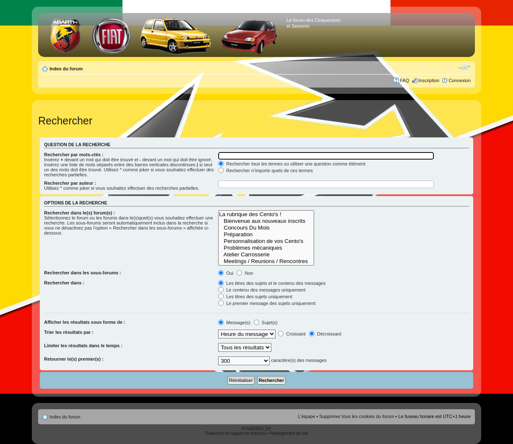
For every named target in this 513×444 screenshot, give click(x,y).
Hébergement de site (289, 433)
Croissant (292, 333)
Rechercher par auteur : (70, 183)
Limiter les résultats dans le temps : (83, 345)
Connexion (460, 80)
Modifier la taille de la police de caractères (465, 67)
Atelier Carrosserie (266, 254)
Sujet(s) (266, 322)
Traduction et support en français (235, 433)
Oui (225, 273)
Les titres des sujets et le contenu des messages (271, 283)
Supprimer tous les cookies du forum (357, 416)
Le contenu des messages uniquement (261, 289)
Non (245, 273)
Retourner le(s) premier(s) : (73, 358)
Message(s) (235, 322)
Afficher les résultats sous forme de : (84, 322)
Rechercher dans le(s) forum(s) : (79, 212)
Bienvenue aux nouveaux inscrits (266, 221)
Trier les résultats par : (68, 332)
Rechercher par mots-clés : (73, 154)
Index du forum (65, 68)
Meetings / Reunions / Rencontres (266, 261)
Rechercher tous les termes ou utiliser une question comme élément (291, 163)
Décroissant (325, 333)
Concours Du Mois (266, 228)
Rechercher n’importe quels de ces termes (265, 170)
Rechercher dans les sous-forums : (82, 272)
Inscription (428, 80)
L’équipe (306, 416)
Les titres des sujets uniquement (255, 296)
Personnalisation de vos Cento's (266, 241)
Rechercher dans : (64, 282)
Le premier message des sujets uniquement (266, 303)
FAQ (404, 80)
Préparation (266, 234)
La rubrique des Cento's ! (266, 214)
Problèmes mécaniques (266, 248)
